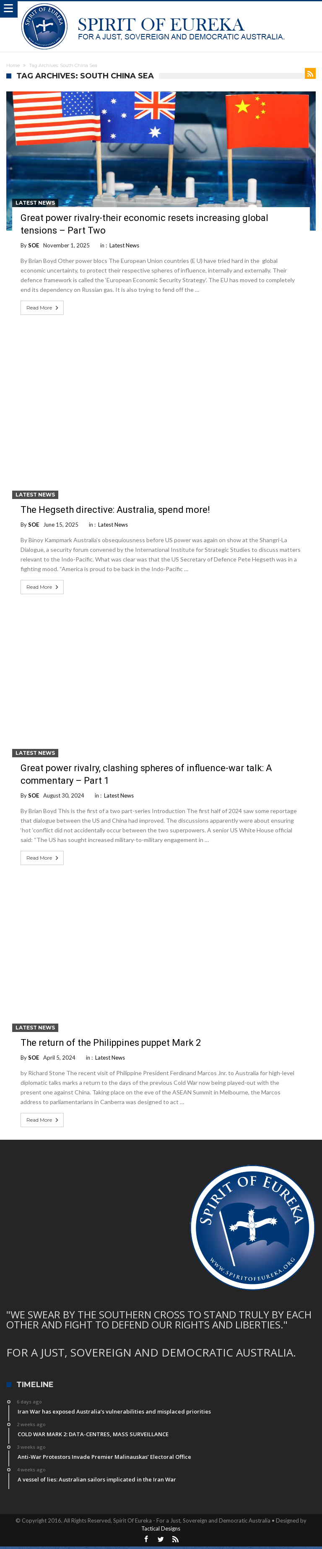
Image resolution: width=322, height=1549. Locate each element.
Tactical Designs (160, 1528)
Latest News (35, 203)
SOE (33, 245)
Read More (43, 307)
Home (13, 65)
